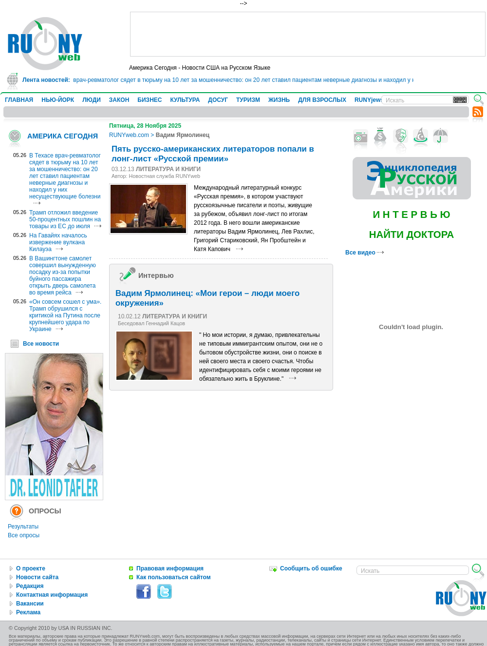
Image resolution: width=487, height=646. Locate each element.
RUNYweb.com (129, 135)
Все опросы (23, 535)
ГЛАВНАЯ (19, 100)
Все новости (41, 343)
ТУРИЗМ (248, 100)
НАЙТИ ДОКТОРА (411, 234)
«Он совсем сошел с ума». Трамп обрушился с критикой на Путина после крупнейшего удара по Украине (65, 315)
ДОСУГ (218, 100)
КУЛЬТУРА (185, 100)
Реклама (28, 612)
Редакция (29, 586)
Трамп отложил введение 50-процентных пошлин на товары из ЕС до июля (65, 219)
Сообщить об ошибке (311, 568)
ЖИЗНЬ (279, 100)
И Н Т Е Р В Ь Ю (411, 214)
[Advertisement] (308, 34)
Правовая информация (170, 568)
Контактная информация (52, 594)
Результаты (23, 526)
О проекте (30, 568)
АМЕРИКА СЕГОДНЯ (62, 136)
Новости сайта (37, 577)
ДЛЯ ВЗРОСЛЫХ (322, 100)
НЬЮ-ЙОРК (57, 100)
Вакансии (30, 603)
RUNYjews (369, 100)
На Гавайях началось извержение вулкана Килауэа (58, 242)
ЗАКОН (119, 100)
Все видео (364, 252)
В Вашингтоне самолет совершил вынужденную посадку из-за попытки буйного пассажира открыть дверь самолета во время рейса (62, 275)
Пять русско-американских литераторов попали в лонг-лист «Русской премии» (213, 153)
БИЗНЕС (149, 100)
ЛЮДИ (91, 100)
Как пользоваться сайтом (173, 577)
